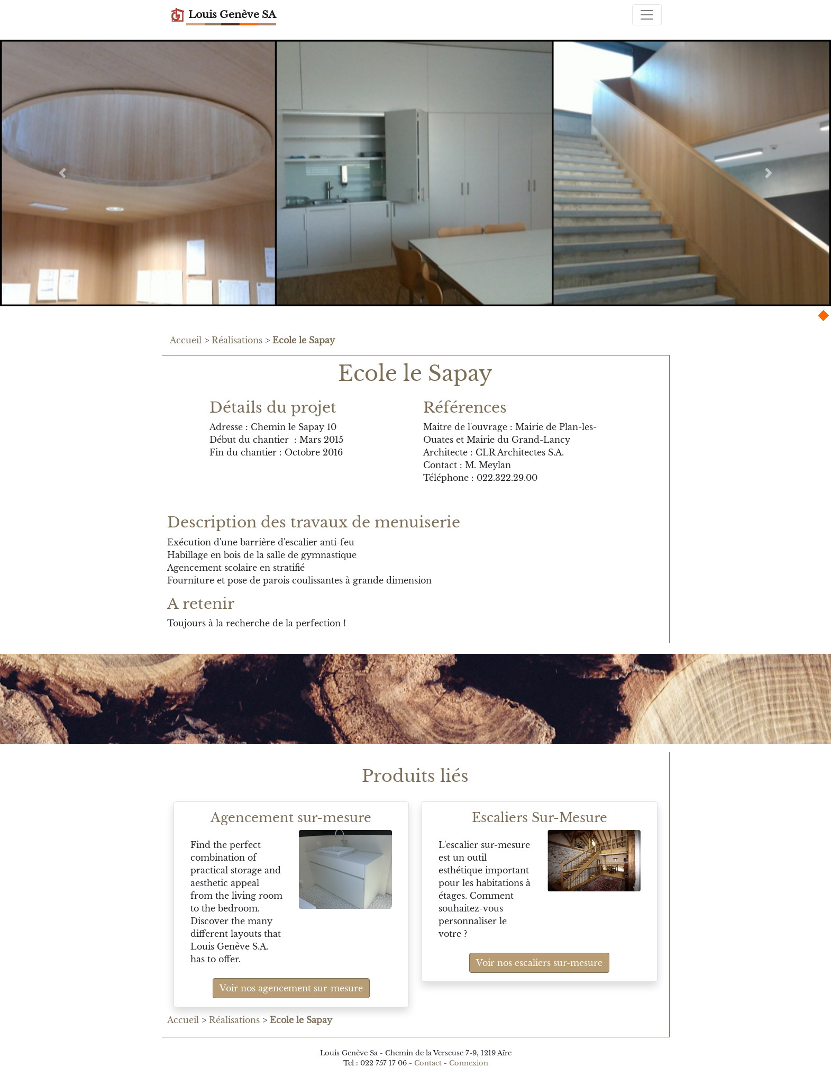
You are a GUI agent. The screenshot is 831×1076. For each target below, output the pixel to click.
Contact (428, 1063)
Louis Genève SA (223, 15)
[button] (62, 173)
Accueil (186, 340)
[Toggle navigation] (647, 14)
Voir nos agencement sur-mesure (291, 988)
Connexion (468, 1063)
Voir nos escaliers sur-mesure (539, 963)
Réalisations (237, 340)
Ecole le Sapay (303, 340)
